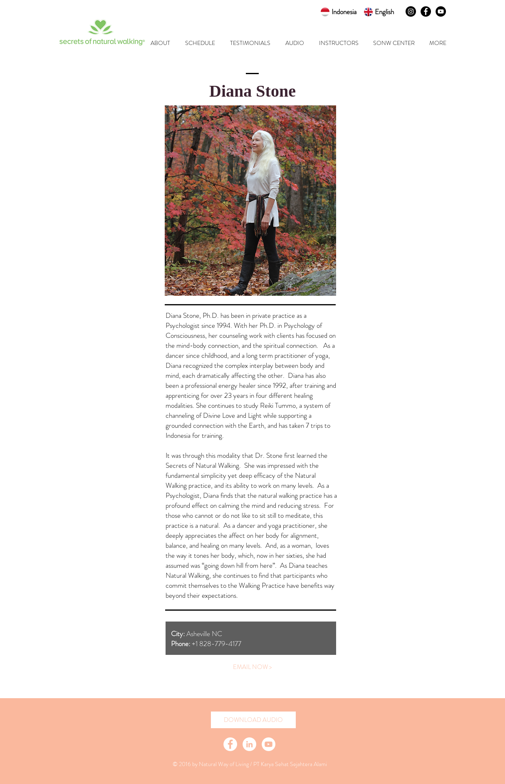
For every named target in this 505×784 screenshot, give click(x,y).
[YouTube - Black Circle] (441, 11)
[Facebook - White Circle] (230, 744)
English (384, 12)
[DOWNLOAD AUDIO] (253, 720)
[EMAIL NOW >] (252, 667)
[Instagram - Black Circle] (411, 11)
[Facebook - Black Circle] (426, 11)
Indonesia (344, 12)
